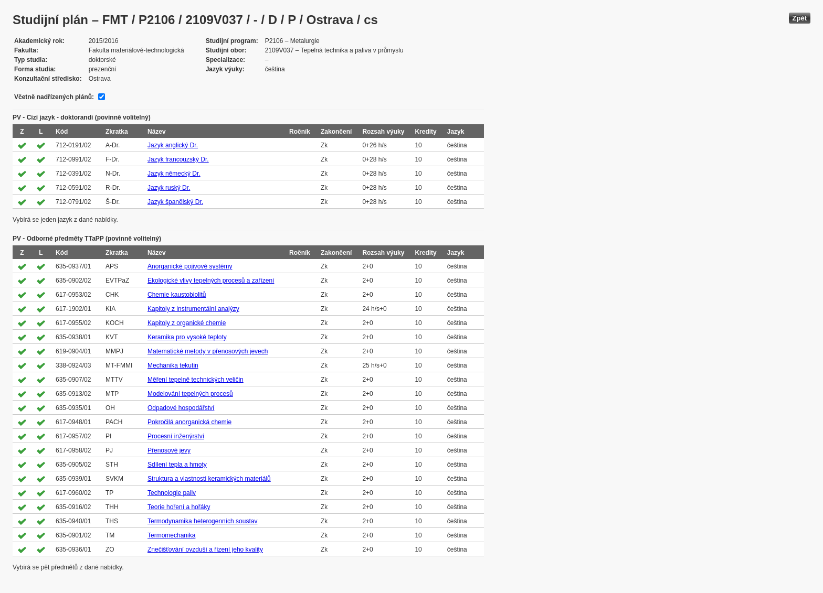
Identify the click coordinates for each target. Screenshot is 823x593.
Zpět (800, 18)
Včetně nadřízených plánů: (54, 97)
